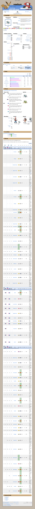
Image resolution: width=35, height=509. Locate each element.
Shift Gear (14, 263)
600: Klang (6, 11)
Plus (19, 18)
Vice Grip (15, 151)
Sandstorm (15, 394)
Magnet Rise (15, 313)
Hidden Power (15, 357)
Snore (15, 335)
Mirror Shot (15, 246)
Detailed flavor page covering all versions (10, 90)
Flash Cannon (15, 457)
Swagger (15, 434)
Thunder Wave (15, 430)
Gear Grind (15, 212)
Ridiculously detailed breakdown (9, 133)
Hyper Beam (15, 277)
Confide (15, 486)
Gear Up (15, 190)
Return (15, 385)
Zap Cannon (15, 176)
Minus (29, 19)
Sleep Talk (15, 328)
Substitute (15, 449)
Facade (15, 400)
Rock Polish (15, 424)
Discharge (14, 254)
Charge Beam (15, 235)
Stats (6, 71)
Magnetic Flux (15, 170)
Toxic (15, 351)
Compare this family (7, 64)
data (7, 505)
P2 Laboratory (14, 134)
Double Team (15, 390)
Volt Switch (15, 427)
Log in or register (17, 0)
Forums (10, 9)
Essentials (7, 15)
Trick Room (15, 463)
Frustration (15, 372)
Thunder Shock (15, 164)
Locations (20, 13)
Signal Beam (15, 323)
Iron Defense (15, 304)
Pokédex (11, 6)
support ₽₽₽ (9, 505)
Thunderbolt (15, 377)
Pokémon (14, 6)
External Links (8, 495)
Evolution (7, 62)
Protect (15, 366)
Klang (20, 67)
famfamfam (8, 504)
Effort (27, 74)
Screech (15, 251)
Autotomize (15, 241)
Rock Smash (15, 481)
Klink (13, 67)
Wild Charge (15, 469)
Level (27, 73)
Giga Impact (15, 420)
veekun (17, 4)
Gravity (15, 298)
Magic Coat (15, 308)
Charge (15, 158)
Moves (6, 138)
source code (4, 505)
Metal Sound (15, 258)
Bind (15, 292)
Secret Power (15, 475)
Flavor (17, 13)
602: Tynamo (28, 11)
